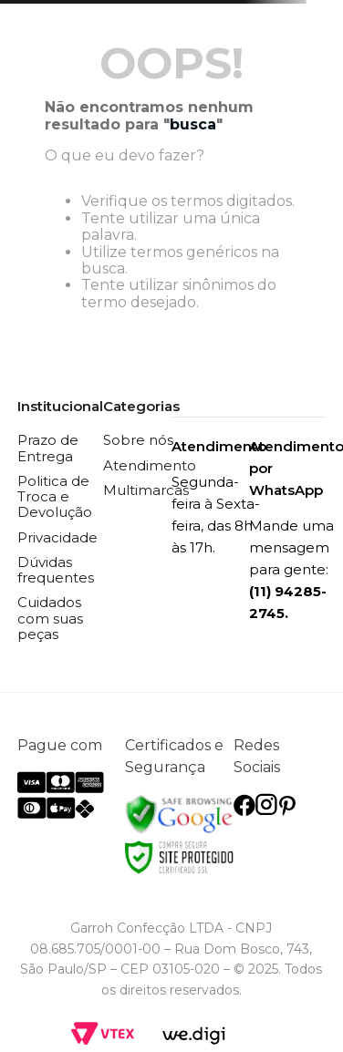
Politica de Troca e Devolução (54, 496)
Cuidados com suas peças (50, 618)
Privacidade (57, 537)
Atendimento (149, 465)
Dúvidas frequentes (55, 569)
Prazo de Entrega (47, 447)
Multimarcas (146, 490)
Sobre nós (138, 440)
